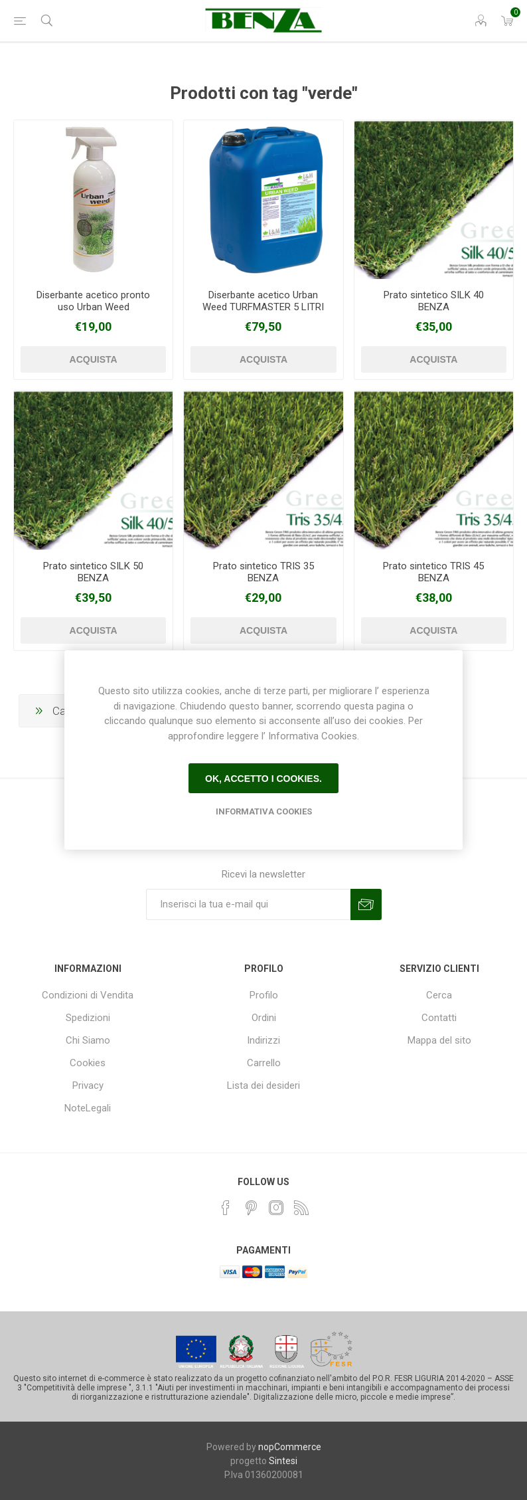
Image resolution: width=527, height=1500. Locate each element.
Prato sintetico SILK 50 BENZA (93, 572)
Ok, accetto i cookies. (263, 778)
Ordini (264, 1018)
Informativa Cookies (264, 811)
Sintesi (283, 1460)
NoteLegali (87, 1108)
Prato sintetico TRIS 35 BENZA (263, 572)
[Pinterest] (251, 1207)
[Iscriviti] (248, 904)
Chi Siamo (88, 1040)
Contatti (439, 1018)
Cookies (88, 1063)
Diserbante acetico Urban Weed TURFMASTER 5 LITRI (263, 301)
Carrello (264, 1063)
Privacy (88, 1085)
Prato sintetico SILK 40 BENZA (434, 301)
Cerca (439, 995)
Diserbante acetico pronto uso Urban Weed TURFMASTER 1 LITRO (93, 307)
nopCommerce (289, 1447)
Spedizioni (88, 1018)
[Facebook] (225, 1207)
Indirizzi (263, 1040)
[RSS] (301, 1207)
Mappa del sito (439, 1040)
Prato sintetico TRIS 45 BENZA (433, 572)
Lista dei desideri (263, 1085)
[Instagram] (276, 1207)
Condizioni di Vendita (87, 995)
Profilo (264, 995)
